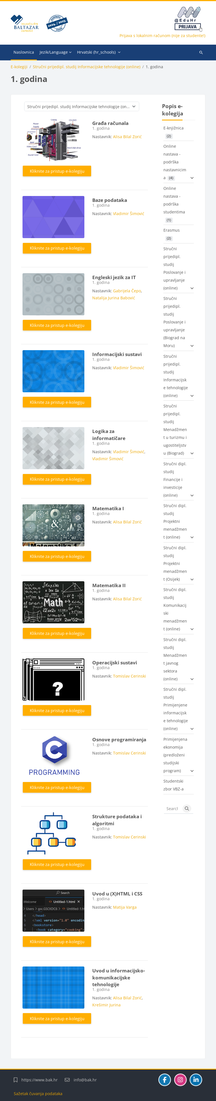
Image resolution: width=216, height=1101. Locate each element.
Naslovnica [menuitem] (24, 52)
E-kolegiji (19, 66)
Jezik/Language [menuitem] (54, 52)
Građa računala (110, 123)
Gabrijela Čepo (127, 290)
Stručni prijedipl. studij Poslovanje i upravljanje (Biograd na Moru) (174, 322)
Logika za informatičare (108, 434)
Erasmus (171, 230)
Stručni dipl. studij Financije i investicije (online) (174, 479)
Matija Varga (125, 907)
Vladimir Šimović (128, 213)
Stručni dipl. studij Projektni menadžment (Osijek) (175, 563)
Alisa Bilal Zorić (127, 136)
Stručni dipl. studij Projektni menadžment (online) (175, 521)
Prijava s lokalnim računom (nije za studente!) (162, 35)
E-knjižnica (173, 128)
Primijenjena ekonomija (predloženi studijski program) (175, 755)
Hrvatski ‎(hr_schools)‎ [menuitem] (96, 52)
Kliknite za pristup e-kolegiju (57, 171)
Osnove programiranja (119, 739)
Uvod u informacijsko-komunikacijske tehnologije (118, 977)
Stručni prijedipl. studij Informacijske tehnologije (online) (86, 66)
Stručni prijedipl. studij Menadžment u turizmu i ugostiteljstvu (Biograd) (175, 429)
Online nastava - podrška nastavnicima (174, 161)
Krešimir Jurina (106, 1004)
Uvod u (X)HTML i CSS (117, 893)
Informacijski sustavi (117, 354)
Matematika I (108, 508)
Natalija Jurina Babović (113, 297)
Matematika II (109, 585)
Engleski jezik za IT (114, 277)
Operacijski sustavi (114, 662)
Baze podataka (109, 200)
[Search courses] (172, 808)
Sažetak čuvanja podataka (38, 1093)
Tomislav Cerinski (129, 676)
